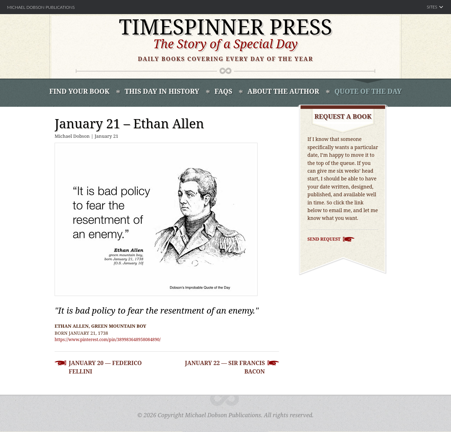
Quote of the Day (368, 91)
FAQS (223, 91)
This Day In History (162, 91)
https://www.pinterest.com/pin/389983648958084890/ (108, 339)
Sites (432, 7)
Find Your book (79, 91)
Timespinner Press (225, 26)
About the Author (283, 91)
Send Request (324, 239)
